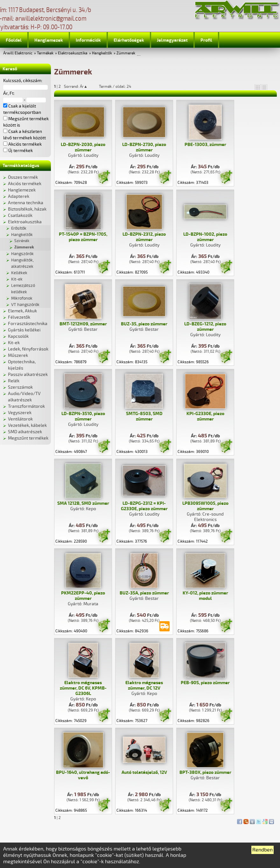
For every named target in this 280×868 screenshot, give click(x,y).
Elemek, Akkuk (22, 311)
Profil (206, 40)
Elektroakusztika (73, 53)
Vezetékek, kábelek (27, 425)
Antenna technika (25, 202)
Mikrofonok (21, 298)
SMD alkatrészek (25, 431)
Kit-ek (17, 279)
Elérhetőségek (129, 40)
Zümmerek (125, 53)
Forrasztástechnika (27, 323)
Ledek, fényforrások (28, 349)
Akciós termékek (24, 183)
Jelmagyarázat (172, 40)
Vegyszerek (20, 412)
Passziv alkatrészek (28, 374)
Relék (13, 381)
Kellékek (19, 272)
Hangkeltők (102, 53)
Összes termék (23, 177)
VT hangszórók (25, 304)
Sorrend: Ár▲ (80, 86)
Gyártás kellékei (24, 330)
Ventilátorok (20, 419)
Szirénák (21, 241)
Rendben (262, 850)
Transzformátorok (26, 406)
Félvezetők (19, 317)
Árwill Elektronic (17, 53)
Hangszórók (22, 253)
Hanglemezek (48, 40)
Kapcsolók (18, 336)
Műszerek (18, 355)
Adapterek (18, 196)
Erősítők (18, 228)
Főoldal (14, 40)
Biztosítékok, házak (27, 209)
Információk (88, 40)
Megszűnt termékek (28, 438)
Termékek (45, 53)
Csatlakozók (20, 215)
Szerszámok (20, 387)
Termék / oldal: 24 (115, 86)
